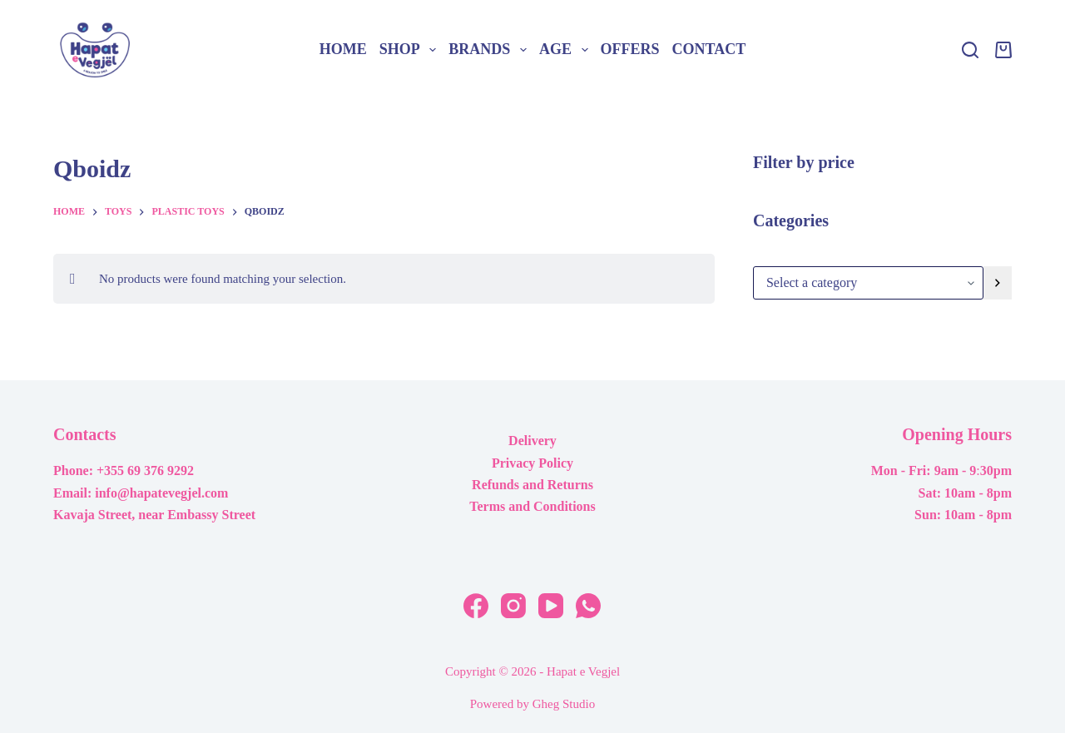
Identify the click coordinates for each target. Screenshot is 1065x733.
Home (343, 49)
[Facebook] (475, 605)
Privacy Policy (532, 463)
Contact (709, 49)
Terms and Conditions (532, 506)
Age (566, 50)
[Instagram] (513, 605)
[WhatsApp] (588, 605)
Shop (411, 50)
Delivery (532, 440)
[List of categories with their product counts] (868, 283)
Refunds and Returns (532, 485)
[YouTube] (550, 605)
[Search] (970, 50)
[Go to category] (997, 283)
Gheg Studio (563, 704)
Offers (630, 49)
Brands (490, 50)
